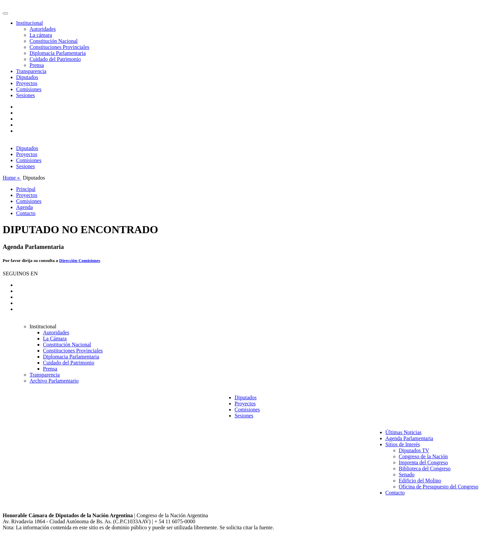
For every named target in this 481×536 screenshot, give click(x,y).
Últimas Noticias (403, 432)
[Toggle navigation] (5, 13)
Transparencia (31, 71)
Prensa (37, 65)
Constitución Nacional (54, 41)
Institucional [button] (29, 23)
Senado (407, 474)
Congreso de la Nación (423, 456)
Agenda (24, 207)
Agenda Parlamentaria (409, 438)
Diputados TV (414, 450)
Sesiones (25, 95)
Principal (26, 189)
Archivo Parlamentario (54, 381)
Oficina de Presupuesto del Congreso (438, 486)
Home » (12, 178)
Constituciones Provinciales (59, 47)
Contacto (26, 213)
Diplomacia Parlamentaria (58, 53)
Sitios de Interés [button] (402, 444)
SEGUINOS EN (20, 273)
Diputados (27, 77)
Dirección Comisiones (79, 260)
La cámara (41, 35)
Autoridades (43, 29)
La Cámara (55, 338)
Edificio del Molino (420, 480)
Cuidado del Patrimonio (55, 59)
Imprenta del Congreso (423, 462)
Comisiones (29, 89)
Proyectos (26, 83)
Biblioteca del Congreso (425, 468)
